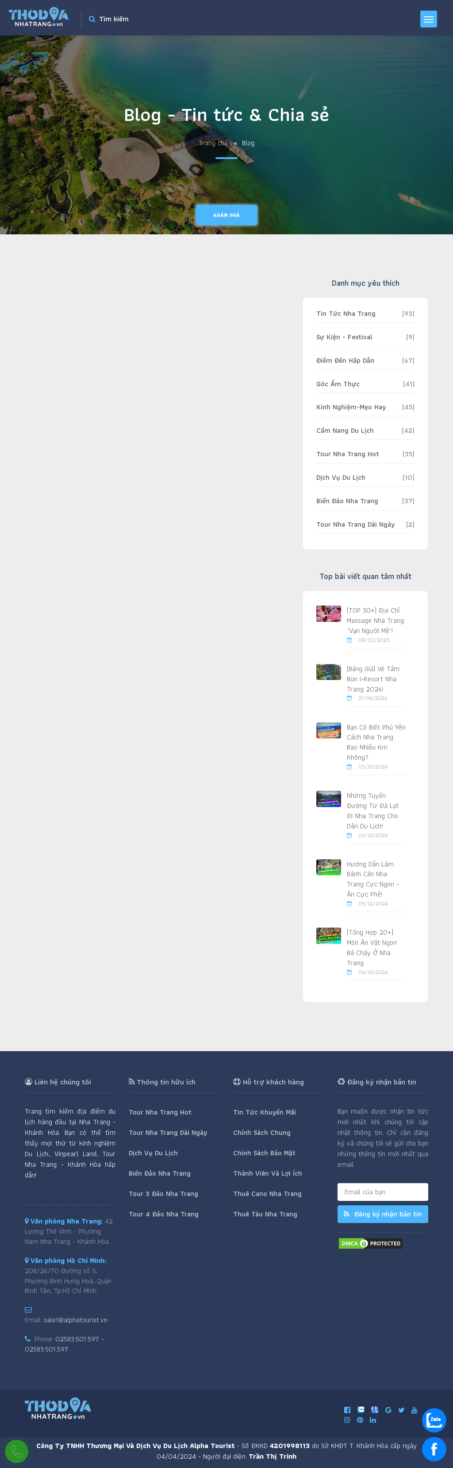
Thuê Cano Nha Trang (267, 1193)
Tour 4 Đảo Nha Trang (164, 1213)
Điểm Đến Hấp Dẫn (345, 360)
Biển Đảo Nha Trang (347, 500)
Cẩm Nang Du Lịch (345, 430)
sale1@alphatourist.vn (75, 1319)
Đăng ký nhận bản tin (383, 1213)
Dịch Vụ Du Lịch (340, 477)
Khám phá (226, 215)
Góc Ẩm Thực (338, 383)
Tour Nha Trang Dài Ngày (355, 524)
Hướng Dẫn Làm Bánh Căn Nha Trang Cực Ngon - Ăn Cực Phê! (373, 879)
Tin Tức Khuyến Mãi (264, 1112)
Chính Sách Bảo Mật (264, 1152)
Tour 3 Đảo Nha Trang (163, 1193)
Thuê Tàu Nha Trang (265, 1213)
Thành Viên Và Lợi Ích (267, 1173)
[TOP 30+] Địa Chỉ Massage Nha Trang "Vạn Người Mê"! (375, 620)
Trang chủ (213, 143)
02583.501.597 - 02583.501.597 (64, 1344)
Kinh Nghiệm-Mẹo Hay (351, 406)
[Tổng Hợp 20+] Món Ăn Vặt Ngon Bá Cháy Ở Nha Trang (372, 947)
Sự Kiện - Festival (344, 336)
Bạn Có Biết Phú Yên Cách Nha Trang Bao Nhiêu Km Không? (376, 742)
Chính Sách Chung (262, 1132)
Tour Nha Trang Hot (347, 453)
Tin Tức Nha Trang (346, 313)
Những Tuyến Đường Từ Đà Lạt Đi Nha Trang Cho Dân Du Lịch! (373, 810)
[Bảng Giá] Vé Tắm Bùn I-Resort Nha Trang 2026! (373, 679)
